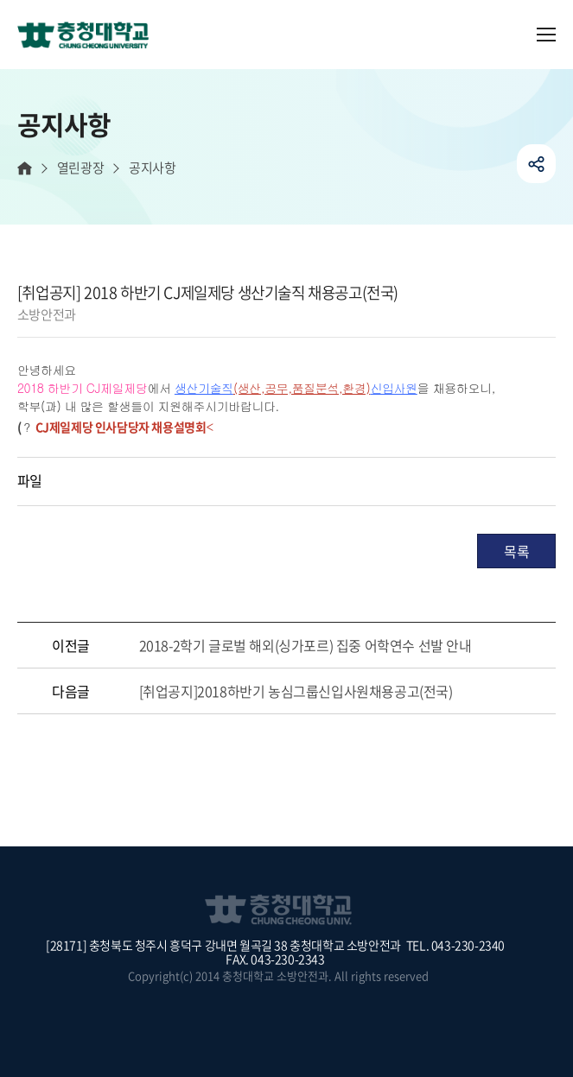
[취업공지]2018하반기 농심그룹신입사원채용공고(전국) (296, 691)
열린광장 (80, 168)
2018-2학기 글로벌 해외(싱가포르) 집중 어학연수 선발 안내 (305, 645)
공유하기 (536, 163)
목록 (516, 551)
